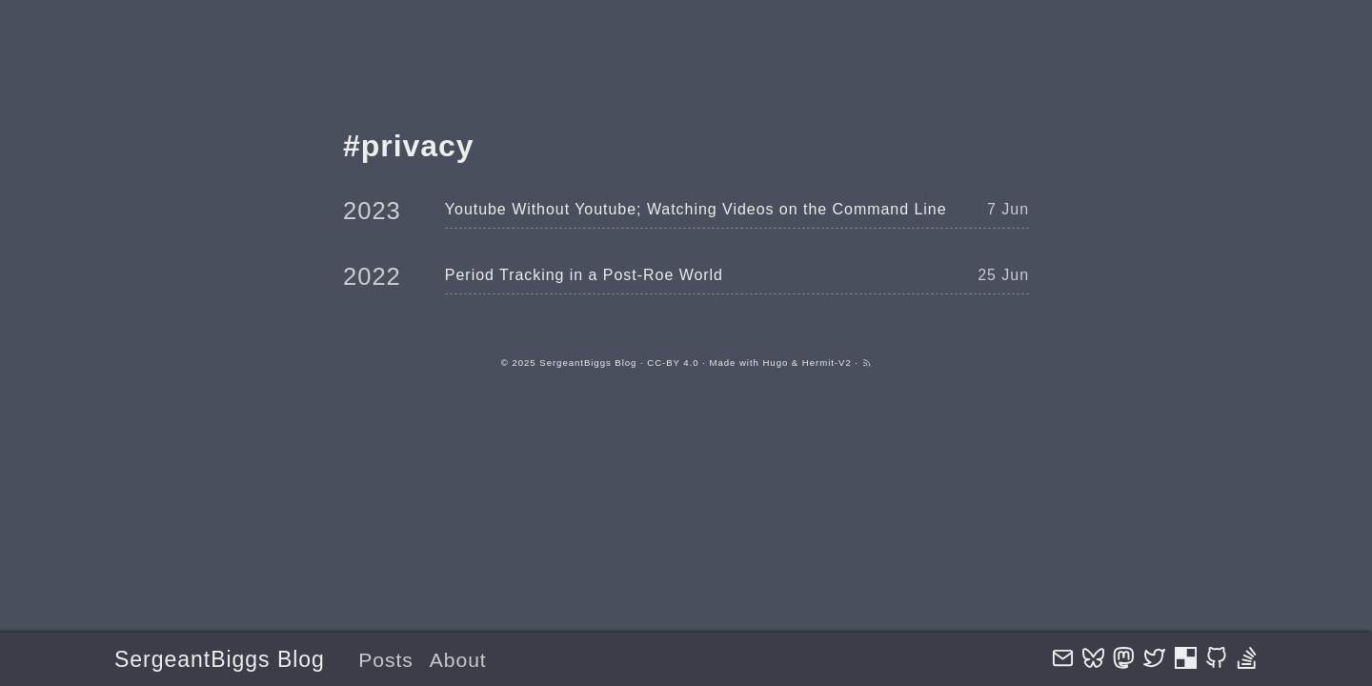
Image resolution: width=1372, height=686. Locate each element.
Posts (386, 660)
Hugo (775, 362)
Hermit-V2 (827, 362)
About (458, 660)
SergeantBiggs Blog (219, 659)
